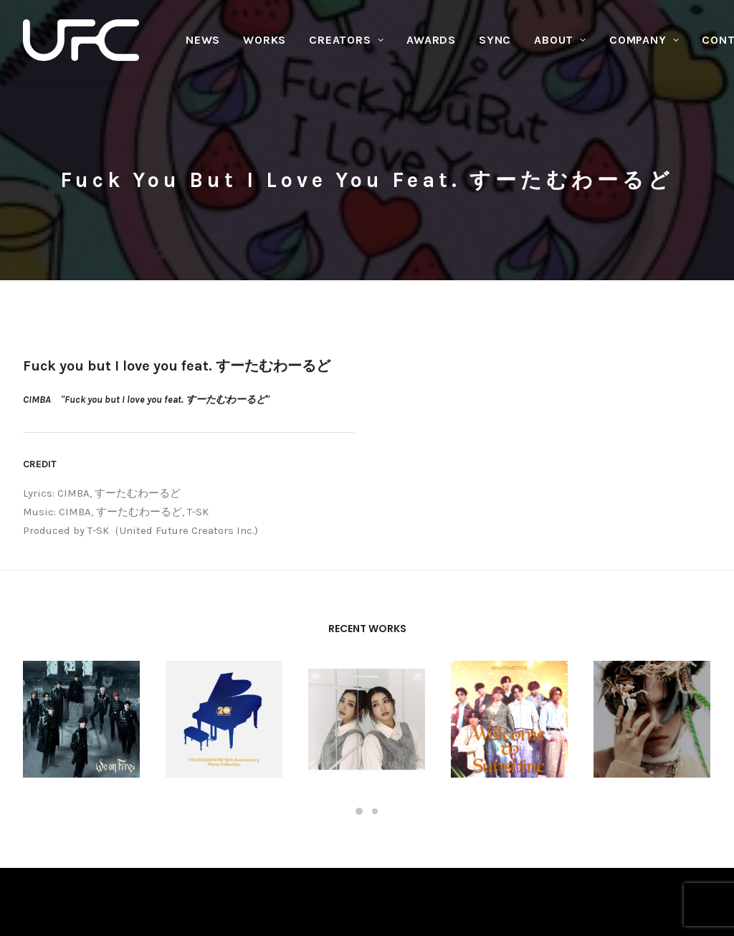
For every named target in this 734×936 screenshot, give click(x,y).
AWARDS (431, 40)
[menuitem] (203, 40)
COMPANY (644, 40)
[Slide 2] (375, 693)
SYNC (495, 40)
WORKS (264, 40)
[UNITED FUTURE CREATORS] (81, 40)
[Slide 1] (359, 693)
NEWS (203, 40)
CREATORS (346, 40)
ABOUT (560, 40)
